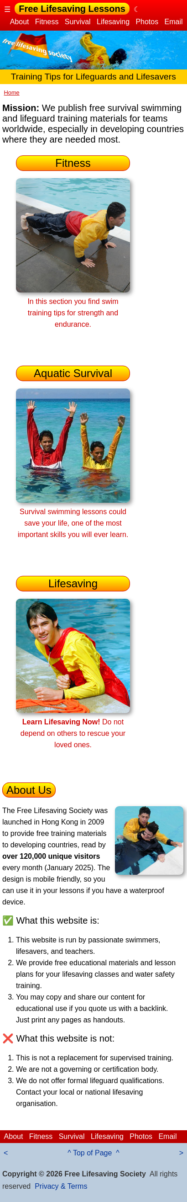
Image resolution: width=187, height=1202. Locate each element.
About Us (29, 790)
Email (173, 22)
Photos (147, 22)
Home (12, 92)
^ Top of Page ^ (93, 1153)
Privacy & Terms (61, 1186)
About (19, 22)
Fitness (46, 22)
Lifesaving (113, 22)
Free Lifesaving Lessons (72, 9)
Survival (77, 22)
